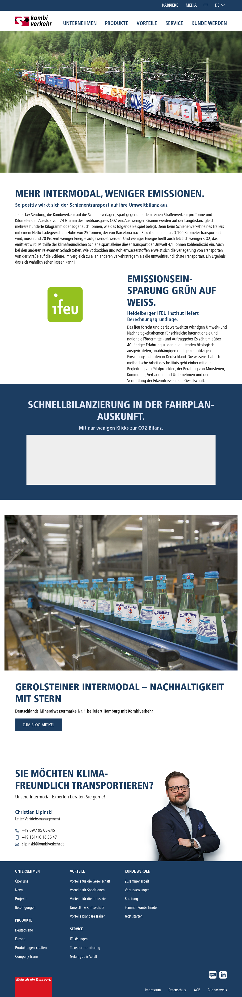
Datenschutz (177, 990)
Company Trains (26, 956)
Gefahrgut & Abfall (83, 956)
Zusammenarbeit (137, 881)
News (19, 890)
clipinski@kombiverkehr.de (43, 844)
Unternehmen (80, 23)
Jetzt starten (134, 916)
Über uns (21, 881)
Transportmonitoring (85, 947)
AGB (197, 990)
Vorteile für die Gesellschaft (90, 881)
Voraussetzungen (137, 890)
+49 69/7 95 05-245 (38, 830)
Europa (20, 939)
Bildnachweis (217, 990)
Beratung (131, 899)
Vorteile (147, 23)
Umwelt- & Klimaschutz (87, 907)
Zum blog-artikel (38, 724)
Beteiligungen (25, 907)
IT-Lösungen (79, 939)
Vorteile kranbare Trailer (87, 916)
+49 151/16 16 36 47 (39, 837)
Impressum (153, 990)
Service (174, 23)
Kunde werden (209, 23)
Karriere (170, 5)
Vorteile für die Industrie (88, 899)
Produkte (116, 23)
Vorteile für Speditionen (87, 890)
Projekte (21, 899)
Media (191, 5)
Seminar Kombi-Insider (141, 907)
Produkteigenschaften (31, 947)
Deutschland (24, 930)
